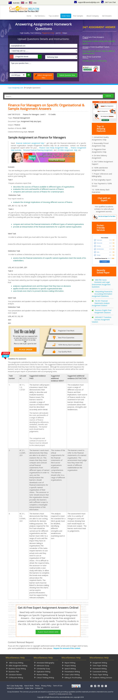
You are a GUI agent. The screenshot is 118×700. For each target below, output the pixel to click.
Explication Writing (42, 671)
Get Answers (107, 16)
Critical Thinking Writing (44, 677)
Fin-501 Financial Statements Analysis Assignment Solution (101, 303)
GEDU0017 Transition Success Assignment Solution (101, 319)
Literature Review (14, 674)
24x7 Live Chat (108, 2)
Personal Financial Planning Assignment (38, 150)
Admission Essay (41, 665)
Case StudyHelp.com (15, 88)
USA (33, 3)
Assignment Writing (98, 662)
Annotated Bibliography (44, 662)
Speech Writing (69, 668)
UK (24, 3)
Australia (14, 3)
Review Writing (41, 674)
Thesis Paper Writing (99, 674)
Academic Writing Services (101, 677)
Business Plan (12, 671)
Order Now (66, 16)
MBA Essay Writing (14, 662)
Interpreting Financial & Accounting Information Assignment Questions (102, 293)
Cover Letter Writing (71, 674)
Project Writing (69, 665)
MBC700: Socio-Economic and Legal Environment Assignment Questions (101, 283)
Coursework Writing (98, 671)
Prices (37, 686)
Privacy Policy (46, 686)
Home (29, 16)
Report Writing (68, 662)
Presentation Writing (71, 671)
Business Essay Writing (16, 668)
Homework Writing (98, 668)
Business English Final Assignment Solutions (102, 311)
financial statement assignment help (30, 143)
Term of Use (57, 686)
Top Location (54, 16)
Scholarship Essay (42, 668)
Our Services (40, 16)
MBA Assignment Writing (16, 665)
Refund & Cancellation (15, 688)
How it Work (28, 686)
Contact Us (39, 688)
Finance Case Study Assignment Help (53, 148)
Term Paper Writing (98, 665)
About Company (93, 16)
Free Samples (78, 16)
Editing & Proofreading (71, 677)
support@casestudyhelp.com (87, 2)
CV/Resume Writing (14, 677)
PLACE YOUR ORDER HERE (48, 632)
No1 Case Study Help (15, 686)
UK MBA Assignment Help (67, 150)
